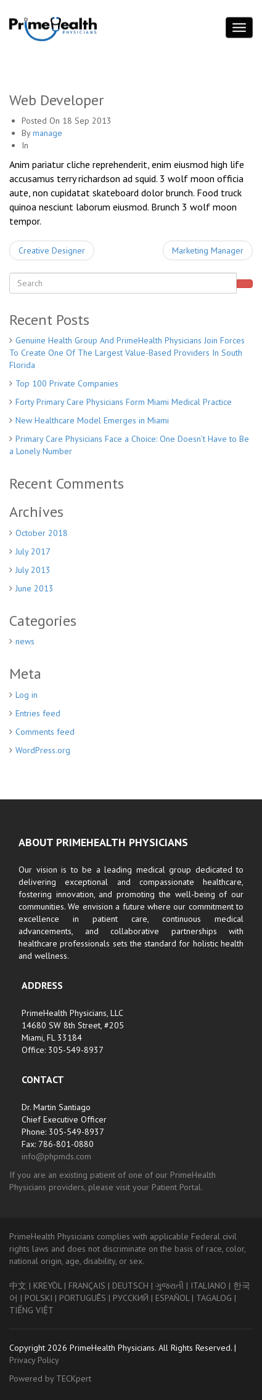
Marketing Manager (208, 250)
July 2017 (33, 551)
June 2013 (34, 588)
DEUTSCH (130, 1285)
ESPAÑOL (172, 1297)
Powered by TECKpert (50, 1378)
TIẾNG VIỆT (31, 1310)
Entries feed (37, 713)
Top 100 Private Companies (66, 383)
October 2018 (41, 532)
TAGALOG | (216, 1297)
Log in (26, 694)
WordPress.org (42, 750)
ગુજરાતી (169, 1285)
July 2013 (33, 569)
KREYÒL (47, 1285)
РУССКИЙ (131, 1297)
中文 (18, 1285)
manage (47, 132)
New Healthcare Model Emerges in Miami (92, 420)
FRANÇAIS (86, 1285)
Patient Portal (176, 1187)
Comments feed (45, 731)
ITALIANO (208, 1285)
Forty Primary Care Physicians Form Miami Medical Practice (123, 401)
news (25, 641)
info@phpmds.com (56, 1156)
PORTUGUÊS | (86, 1297)
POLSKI (38, 1297)
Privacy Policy (34, 1360)
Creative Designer (51, 250)
